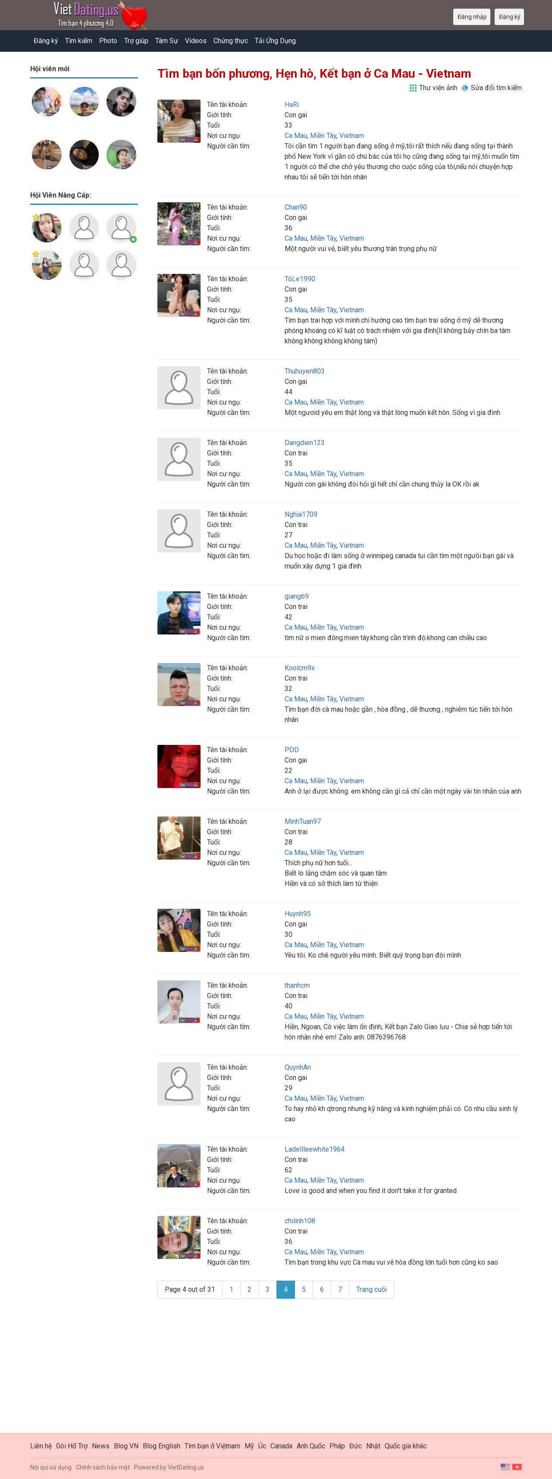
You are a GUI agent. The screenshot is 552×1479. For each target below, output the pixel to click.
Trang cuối (371, 1289)
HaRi (292, 104)
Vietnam (351, 136)
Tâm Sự (166, 41)
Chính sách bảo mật (103, 1467)
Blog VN (126, 1446)
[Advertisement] (84, 424)
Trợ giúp (136, 41)
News (101, 1446)
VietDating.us (186, 1467)
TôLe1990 (300, 279)
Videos (196, 41)
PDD (292, 750)
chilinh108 (300, 1221)
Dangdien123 (305, 443)
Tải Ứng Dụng (275, 41)
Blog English (161, 1446)
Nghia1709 (301, 514)
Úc (262, 1446)
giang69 (297, 596)
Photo (108, 41)
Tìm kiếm (78, 41)
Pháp (337, 1446)
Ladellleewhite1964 (315, 1149)
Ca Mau (296, 136)
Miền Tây (323, 136)
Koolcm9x (300, 668)
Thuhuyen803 (305, 371)
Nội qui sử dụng (51, 1467)
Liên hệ (41, 1446)
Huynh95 (298, 914)
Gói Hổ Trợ (72, 1446)
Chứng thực (230, 41)
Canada (281, 1446)
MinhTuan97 (303, 821)
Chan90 (296, 207)
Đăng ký (46, 41)
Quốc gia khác (406, 1446)
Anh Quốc (311, 1446)
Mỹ (249, 1446)
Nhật (373, 1446)
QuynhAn (298, 1067)
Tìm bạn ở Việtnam (212, 1446)
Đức (355, 1446)
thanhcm (297, 985)
